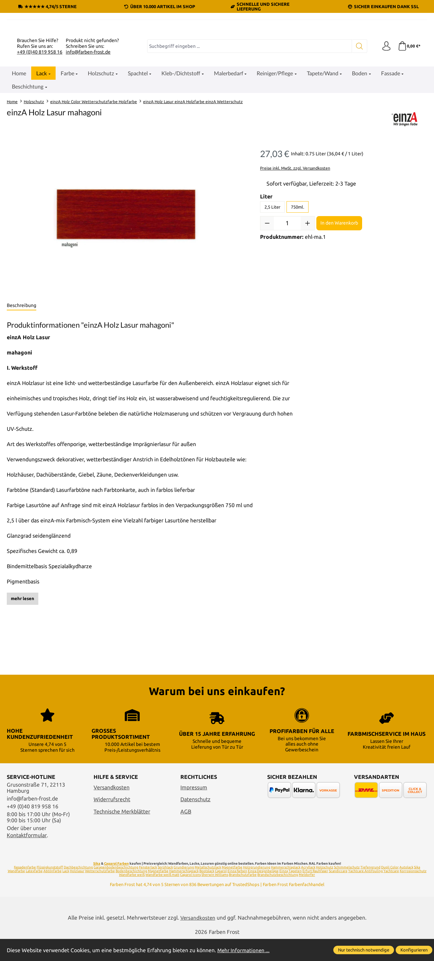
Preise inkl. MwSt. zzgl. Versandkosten (295, 241)
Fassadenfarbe (25, 889)
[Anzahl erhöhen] (307, 296)
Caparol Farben (116, 885)
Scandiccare (338, 893)
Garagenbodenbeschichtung (116, 889)
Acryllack (308, 889)
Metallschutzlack (208, 889)
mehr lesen (22, 671)
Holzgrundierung (256, 889)
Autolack (406, 889)
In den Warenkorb (339, 296)
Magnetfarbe (232, 889)
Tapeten (295, 893)
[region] (126, 291)
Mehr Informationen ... (244, 950)
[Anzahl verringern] (267, 296)
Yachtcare (391, 893)
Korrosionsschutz (413, 893)
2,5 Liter (272, 279)
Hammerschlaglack (285, 889)
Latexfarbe (34, 893)
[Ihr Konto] (385, 119)
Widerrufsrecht (112, 821)
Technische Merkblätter (122, 833)
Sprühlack (165, 889)
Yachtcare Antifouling (365, 893)
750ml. (297, 279)
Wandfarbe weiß (132, 897)
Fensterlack (148, 889)
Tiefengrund (370, 889)
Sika (96, 885)
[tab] (21, 379)
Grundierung (184, 889)
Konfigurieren (414, 949)
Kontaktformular (27, 857)
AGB (185, 833)
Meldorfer (307, 897)
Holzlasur (77, 893)
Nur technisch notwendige (363, 949)
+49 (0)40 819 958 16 (39, 125)
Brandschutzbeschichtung (277, 897)
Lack (65, 893)
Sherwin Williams (214, 897)
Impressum (193, 809)
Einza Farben (237, 893)
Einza (283, 893)
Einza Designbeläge (263, 893)
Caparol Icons (190, 897)
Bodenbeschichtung (131, 893)
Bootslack (206, 893)
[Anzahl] (287, 296)
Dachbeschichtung (78, 889)
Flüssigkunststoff (50, 889)
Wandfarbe (16, 893)
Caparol (221, 893)
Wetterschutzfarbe (100, 893)
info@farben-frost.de (88, 125)
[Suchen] (358, 119)
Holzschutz (324, 889)
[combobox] (248, 119)
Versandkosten (112, 809)
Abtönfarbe (52, 893)
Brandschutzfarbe (243, 897)
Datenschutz (195, 821)
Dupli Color (390, 889)
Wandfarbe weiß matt (162, 897)
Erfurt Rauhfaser (315, 893)
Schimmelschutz (347, 889)
